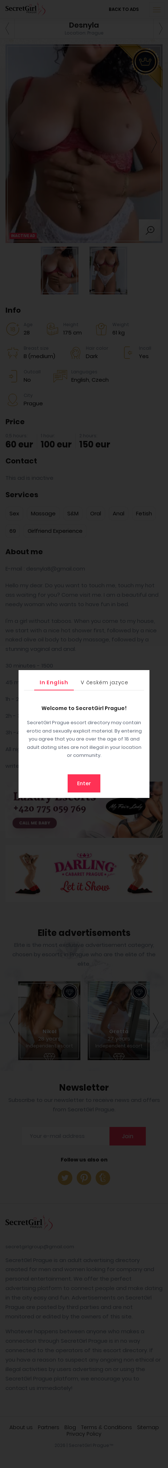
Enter (84, 783)
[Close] (142, 677)
